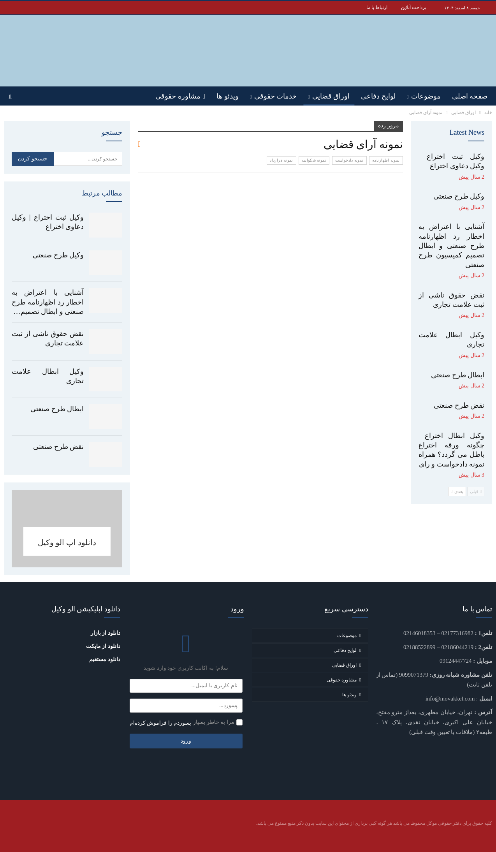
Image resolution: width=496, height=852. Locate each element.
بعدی (457, 491)
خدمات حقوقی (275, 96)
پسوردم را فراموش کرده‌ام (161, 723)
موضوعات (426, 96)
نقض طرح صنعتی (58, 447)
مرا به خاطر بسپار (213, 722)
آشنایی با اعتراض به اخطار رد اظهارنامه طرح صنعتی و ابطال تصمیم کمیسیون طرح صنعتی (451, 245)
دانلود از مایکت (103, 646)
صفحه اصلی (470, 96)
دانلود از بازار (105, 633)
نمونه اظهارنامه (386, 160)
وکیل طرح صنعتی (58, 255)
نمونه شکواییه (314, 160)
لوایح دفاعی (378, 96)
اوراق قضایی (331, 96)
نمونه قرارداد (281, 160)
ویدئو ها (227, 96)
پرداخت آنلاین (413, 7)
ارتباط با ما (376, 7)
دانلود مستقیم (104, 659)
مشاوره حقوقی (180, 96)
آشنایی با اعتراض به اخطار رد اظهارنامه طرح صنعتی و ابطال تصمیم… (48, 302)
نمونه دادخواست (349, 160)
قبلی (476, 491)
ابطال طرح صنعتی (57, 409)
